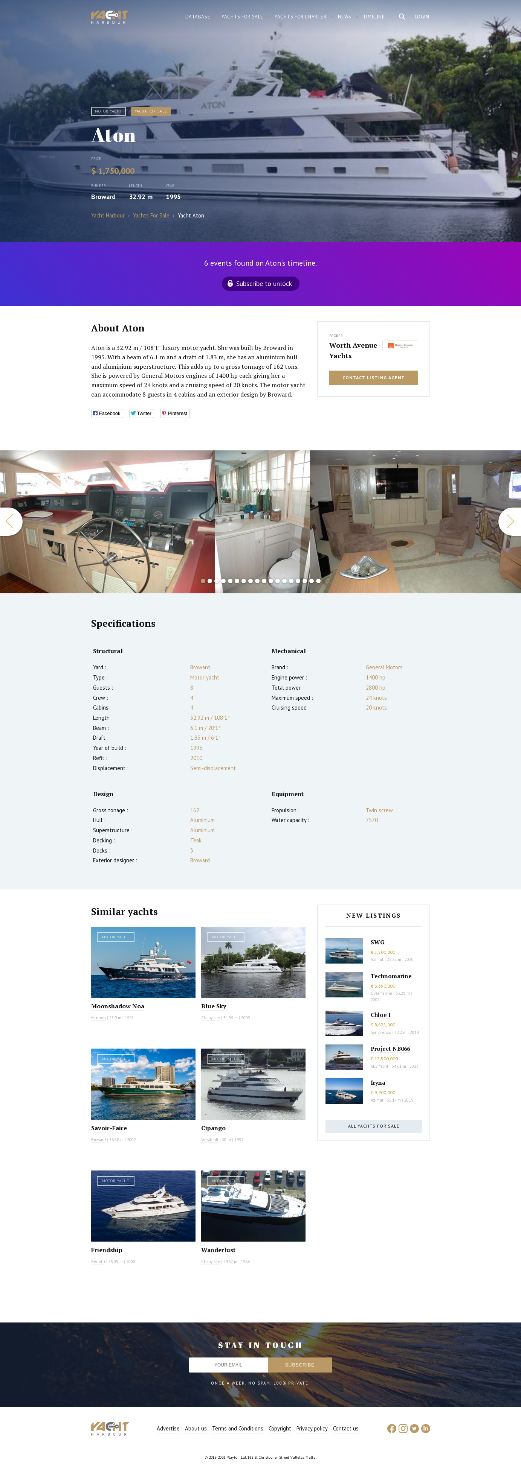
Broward (103, 196)
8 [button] (250, 581)
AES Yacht (379, 1066)
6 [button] (237, 581)
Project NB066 (390, 1048)
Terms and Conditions (237, 1428)
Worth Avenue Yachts (353, 350)
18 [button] (318, 581)
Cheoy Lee (210, 1017)
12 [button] (277, 581)
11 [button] (271, 581)
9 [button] (257, 581)
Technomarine (391, 976)
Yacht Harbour (110, 18)
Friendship (106, 1250)
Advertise (168, 1428)
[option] (262, 521)
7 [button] (243, 581)
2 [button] (210, 581)
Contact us (346, 1428)
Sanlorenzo (381, 1032)
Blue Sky (213, 1006)
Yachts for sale (242, 17)
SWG (377, 942)
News (344, 17)
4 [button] (223, 581)
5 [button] (230, 581)
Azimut (377, 959)
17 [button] (311, 581)
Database (198, 17)
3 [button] (216, 581)
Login (422, 17)
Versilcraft (209, 1139)
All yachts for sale (373, 1126)
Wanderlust (218, 1250)
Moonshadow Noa (117, 1006)
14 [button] (291, 581)
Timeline (374, 17)
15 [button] (298, 581)
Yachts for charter (301, 17)
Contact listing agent (373, 377)
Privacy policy (312, 1428)
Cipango (213, 1128)
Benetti (98, 1261)
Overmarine (382, 993)
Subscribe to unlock (264, 283)
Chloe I (381, 1014)
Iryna (378, 1082)
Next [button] (509, 522)
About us (196, 1428)
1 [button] (203, 581)
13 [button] (284, 581)
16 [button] (305, 581)
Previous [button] (11, 522)
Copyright (280, 1428)
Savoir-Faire (109, 1128)
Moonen (98, 1017)
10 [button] (264, 581)
